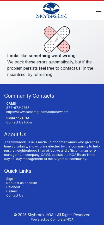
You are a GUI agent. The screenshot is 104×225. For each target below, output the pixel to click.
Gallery (11, 191)
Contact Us (14, 195)
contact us (70, 68)
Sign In (11, 179)
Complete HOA (62, 219)
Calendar (13, 187)
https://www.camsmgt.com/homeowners (37, 112)
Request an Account (21, 183)
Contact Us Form (19, 122)
